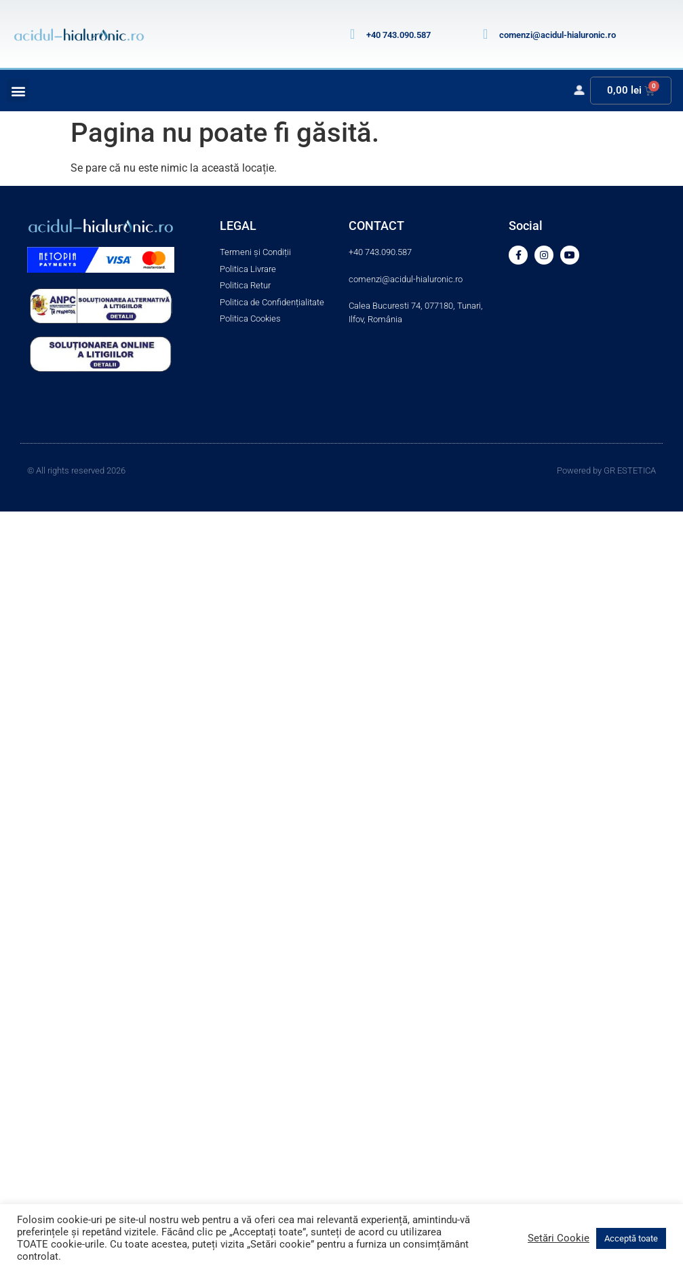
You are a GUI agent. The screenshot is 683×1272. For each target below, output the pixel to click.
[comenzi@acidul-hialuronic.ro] (485, 34)
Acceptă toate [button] (631, 1238)
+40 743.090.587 (398, 35)
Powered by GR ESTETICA (606, 470)
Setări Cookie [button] (558, 1238)
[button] (18, 90)
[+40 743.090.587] (352, 34)
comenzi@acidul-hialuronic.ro (557, 35)
